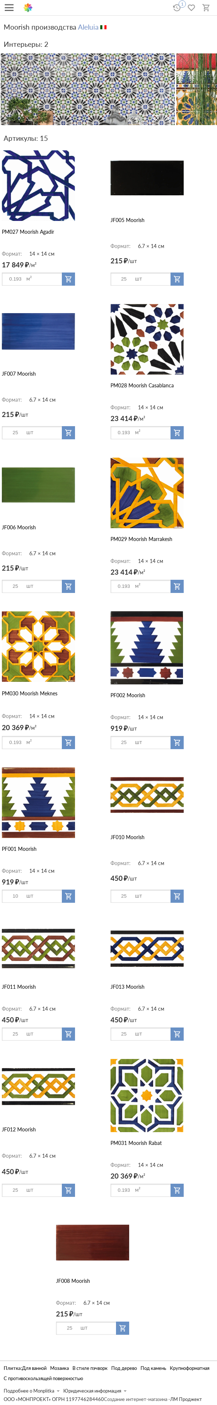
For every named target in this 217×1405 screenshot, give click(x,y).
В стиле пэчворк (90, 1368)
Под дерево (124, 1368)
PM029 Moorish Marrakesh (141, 539)
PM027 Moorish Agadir (28, 232)
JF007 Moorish (19, 374)
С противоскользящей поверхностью (43, 1378)
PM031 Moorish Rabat (136, 1143)
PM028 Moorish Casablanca (142, 385)
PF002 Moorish (128, 695)
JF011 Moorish (19, 987)
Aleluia (88, 27)
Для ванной (34, 1368)
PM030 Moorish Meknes (29, 693)
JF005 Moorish (128, 220)
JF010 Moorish (128, 837)
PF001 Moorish (19, 849)
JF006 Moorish (19, 527)
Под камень (153, 1368)
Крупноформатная (189, 1368)
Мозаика (59, 1368)
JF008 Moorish (73, 1281)
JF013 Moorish (128, 987)
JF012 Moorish (19, 1129)
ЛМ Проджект (186, 1399)
